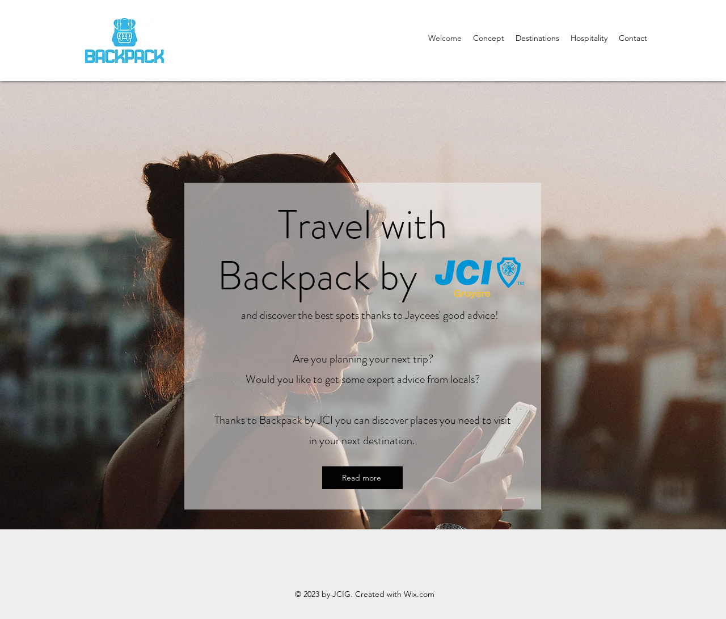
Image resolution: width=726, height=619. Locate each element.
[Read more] (362, 477)
